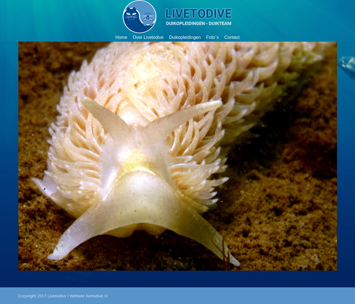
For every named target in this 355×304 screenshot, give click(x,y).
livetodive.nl (97, 295)
